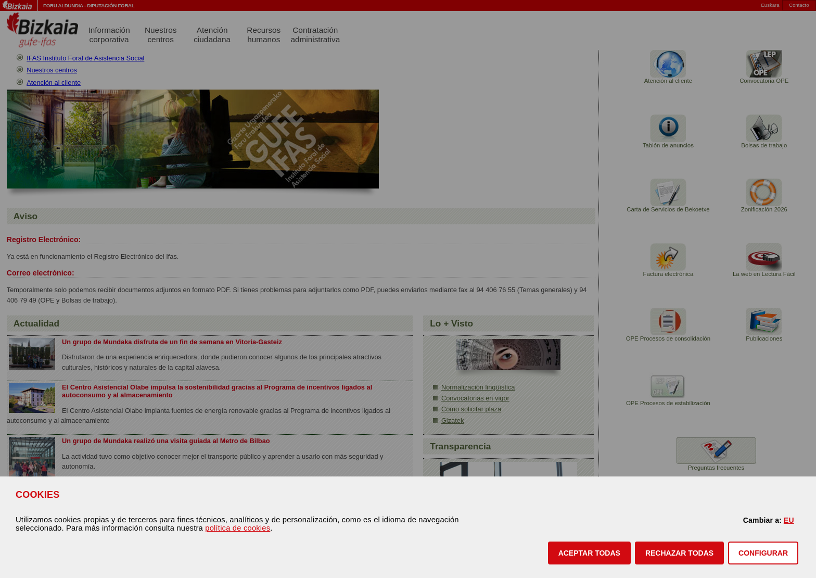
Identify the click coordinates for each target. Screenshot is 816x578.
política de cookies (237, 528)
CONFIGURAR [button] (763, 553)
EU (789, 520)
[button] (589, 553)
